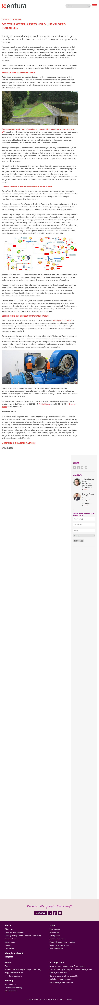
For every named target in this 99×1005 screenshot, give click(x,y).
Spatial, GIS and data (58, 972)
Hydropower (55, 929)
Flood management (13, 976)
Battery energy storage (59, 945)
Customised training (13, 987)
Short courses (11, 991)
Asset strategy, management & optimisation (68, 966)
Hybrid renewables (57, 939)
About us (9, 929)
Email (85, 489)
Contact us (9, 948)
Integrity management (14, 932)
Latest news (10, 942)
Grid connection (56, 948)
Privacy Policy (66, 999)
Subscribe (78, 541)
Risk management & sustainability (64, 976)
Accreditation (10, 984)
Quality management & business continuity (23, 935)
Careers (8, 945)
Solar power (55, 935)
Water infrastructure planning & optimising (23, 969)
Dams (7, 966)
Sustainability (10, 939)
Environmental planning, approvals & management (71, 969)
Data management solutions (62, 982)
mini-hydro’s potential (62, 320)
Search (89, 6)
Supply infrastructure (14, 972)
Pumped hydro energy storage (62, 942)
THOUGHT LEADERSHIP (11, 19)
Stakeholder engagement (60, 979)
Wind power (55, 932)
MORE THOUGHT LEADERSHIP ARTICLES (19, 443)
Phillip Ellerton (45, 404)
